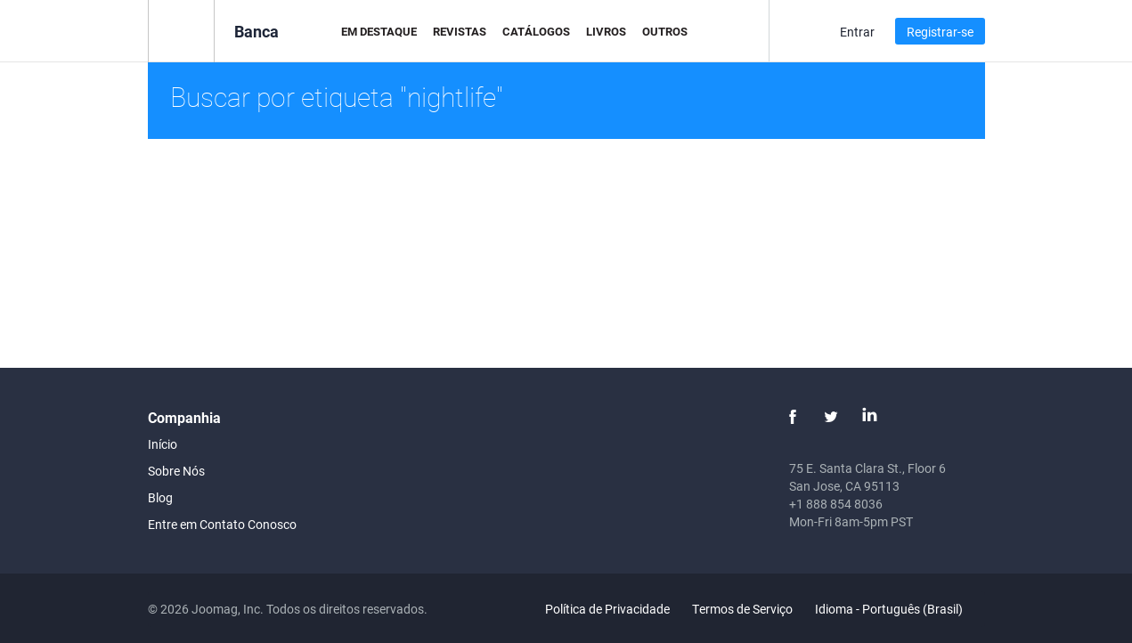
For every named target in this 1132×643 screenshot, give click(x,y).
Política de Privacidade (607, 608)
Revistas (459, 31)
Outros (665, 31)
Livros (606, 31)
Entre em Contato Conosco (222, 524)
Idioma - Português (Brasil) (899, 608)
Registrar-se (940, 31)
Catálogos (536, 31)
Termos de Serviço (742, 608)
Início (162, 443)
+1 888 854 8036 (836, 503)
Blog (160, 497)
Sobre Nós (176, 470)
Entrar (857, 31)
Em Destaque (379, 31)
